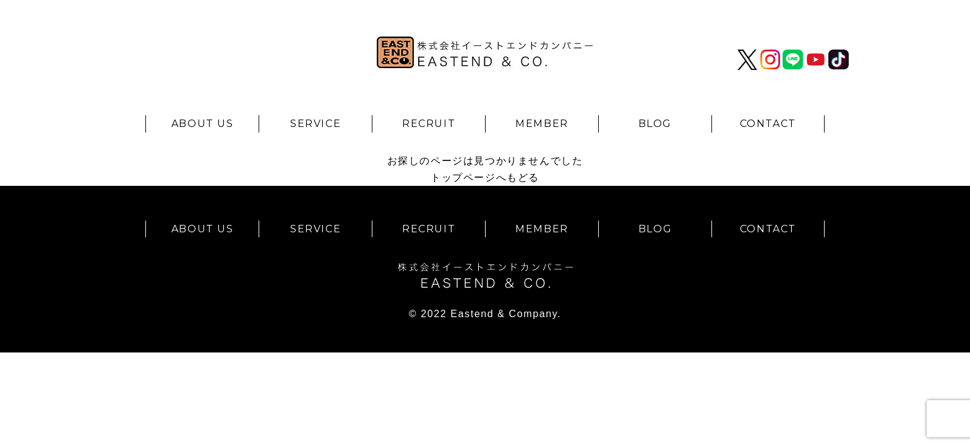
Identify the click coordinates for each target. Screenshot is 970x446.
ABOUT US (202, 123)
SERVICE (315, 123)
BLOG (655, 123)
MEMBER (542, 123)
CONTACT (768, 123)
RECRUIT (428, 123)
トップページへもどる (485, 177)
